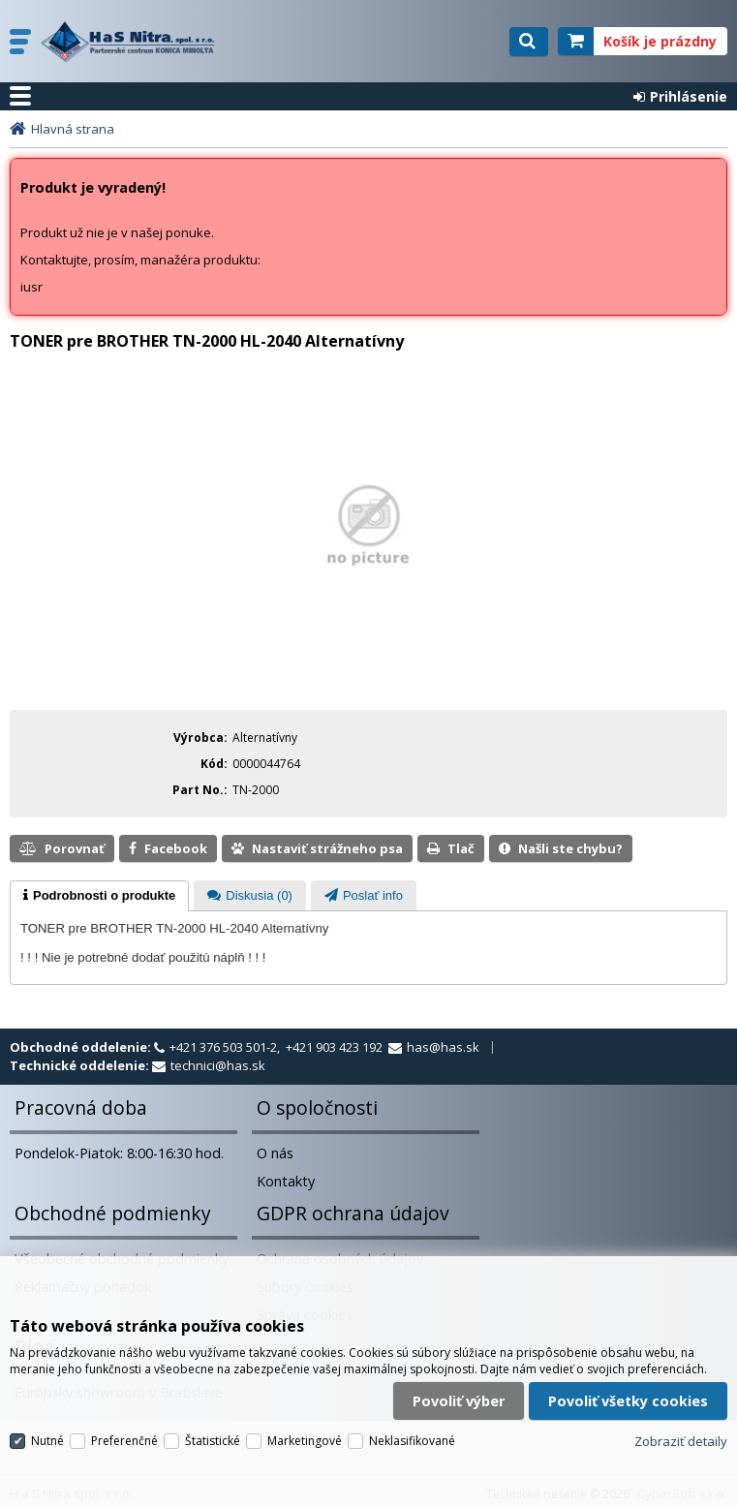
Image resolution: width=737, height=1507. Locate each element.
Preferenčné (124, 1440)
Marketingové (304, 1440)
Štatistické (212, 1440)
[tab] (99, 895)
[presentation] (99, 895)
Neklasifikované (412, 1440)
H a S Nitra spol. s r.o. (133, 41)
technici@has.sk (217, 1065)
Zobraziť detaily (680, 1441)
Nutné (47, 1440)
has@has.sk (443, 1047)
